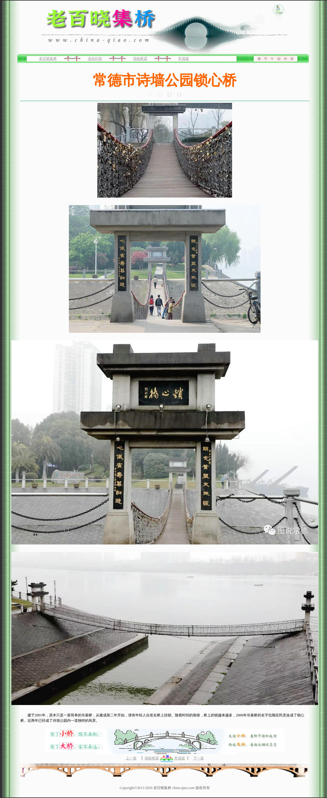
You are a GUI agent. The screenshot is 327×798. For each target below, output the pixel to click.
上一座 (131, 758)
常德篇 (183, 59)
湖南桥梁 (140, 59)
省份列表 (95, 59)
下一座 (198, 758)
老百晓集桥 (48, 59)
